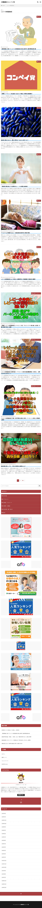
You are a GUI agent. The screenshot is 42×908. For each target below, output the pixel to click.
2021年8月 (4, 874)
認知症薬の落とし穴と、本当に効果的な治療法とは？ (13, 466)
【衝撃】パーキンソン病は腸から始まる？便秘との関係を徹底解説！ (17, 93)
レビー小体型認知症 (10, 5)
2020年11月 (4, 884)
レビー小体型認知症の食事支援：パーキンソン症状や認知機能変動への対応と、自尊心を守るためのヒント (20, 372)
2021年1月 (4, 877)
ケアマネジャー (6, 499)
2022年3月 (4, 850)
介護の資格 (5, 495)
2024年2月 (4, 833)
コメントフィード (5, 760)
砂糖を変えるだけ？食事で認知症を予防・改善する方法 (12, 743)
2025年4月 (4, 813)
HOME (3, 5)
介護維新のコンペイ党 (8, 2)
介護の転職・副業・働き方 (8, 509)
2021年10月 (4, 867)
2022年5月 (4, 847)
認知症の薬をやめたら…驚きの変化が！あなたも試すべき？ (14, 140)
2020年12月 (4, 880)
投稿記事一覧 (20, 794)
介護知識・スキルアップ (36, 293)
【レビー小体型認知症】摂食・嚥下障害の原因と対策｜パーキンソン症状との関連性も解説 (20, 419)
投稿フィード (4, 757)
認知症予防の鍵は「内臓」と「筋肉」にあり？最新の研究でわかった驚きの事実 (16, 736)
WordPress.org (4, 764)
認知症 (39, 16)
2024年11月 (4, 820)
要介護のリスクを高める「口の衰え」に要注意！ (11, 730)
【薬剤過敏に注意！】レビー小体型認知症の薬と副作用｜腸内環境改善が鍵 (18, 48)
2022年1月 (4, 857)
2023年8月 (4, 840)
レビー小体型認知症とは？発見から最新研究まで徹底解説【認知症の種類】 (18, 279)
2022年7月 (4, 843)
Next (23, 480)
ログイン (3, 754)
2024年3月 (4, 830)
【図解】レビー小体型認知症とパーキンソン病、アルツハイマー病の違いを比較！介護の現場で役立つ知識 (20, 326)
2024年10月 (4, 823)
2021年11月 (4, 863)
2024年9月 (4, 826)
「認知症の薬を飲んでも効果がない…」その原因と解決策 (14, 186)
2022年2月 (4, 853)
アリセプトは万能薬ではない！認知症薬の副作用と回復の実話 (15, 232)
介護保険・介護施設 (6, 505)
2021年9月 (4, 870)
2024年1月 (4, 837)
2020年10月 (4, 887)
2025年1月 (4, 816)
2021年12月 (4, 860)
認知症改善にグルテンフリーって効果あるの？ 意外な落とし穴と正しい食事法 (16, 740)
